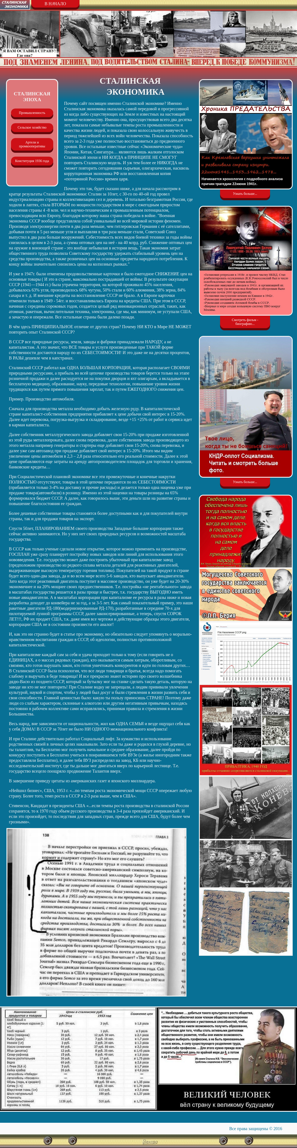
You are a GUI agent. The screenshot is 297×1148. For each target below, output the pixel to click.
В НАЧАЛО (55, 3)
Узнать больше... (245, 193)
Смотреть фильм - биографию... (245, 322)
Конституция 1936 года (32, 161)
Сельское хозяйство (32, 127)
